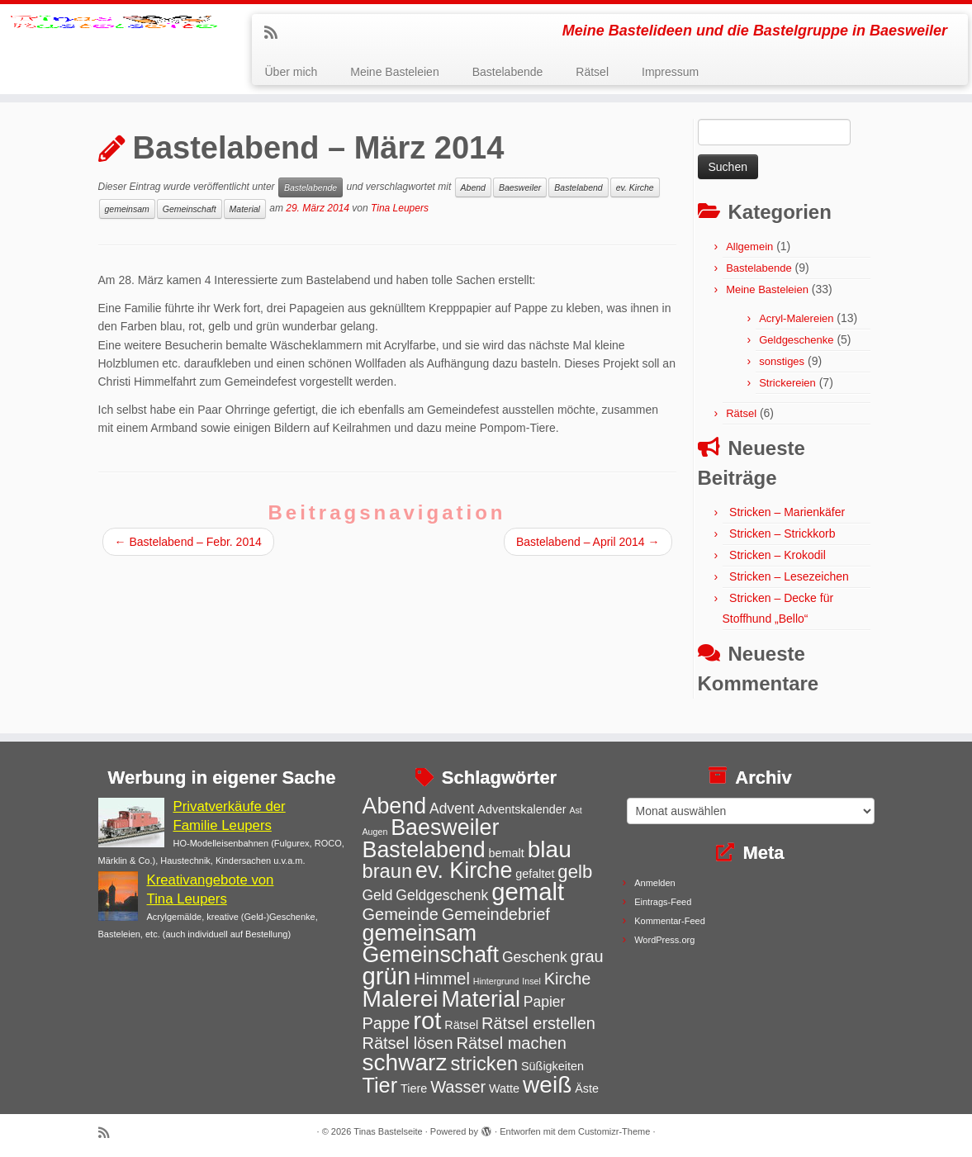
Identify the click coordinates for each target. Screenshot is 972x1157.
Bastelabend (578, 197)
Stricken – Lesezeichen (789, 585)
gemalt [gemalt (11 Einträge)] (527, 892)
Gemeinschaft (189, 218)
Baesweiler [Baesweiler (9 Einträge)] (445, 827)
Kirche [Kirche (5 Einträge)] (567, 979)
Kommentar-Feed (669, 921)
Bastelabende (507, 71)
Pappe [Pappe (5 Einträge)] (386, 1024)
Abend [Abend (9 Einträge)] (395, 806)
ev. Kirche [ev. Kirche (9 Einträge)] (463, 870)
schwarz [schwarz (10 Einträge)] (405, 1063)
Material (245, 218)
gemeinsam (127, 218)
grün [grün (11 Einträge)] (387, 975)
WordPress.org (664, 940)
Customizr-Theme (614, 1131)
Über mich (290, 71)
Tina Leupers (400, 217)
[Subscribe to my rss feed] (276, 33)
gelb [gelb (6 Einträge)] (574, 871)
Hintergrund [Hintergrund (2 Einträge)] (496, 981)
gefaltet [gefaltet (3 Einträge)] (534, 873)
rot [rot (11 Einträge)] (427, 1021)
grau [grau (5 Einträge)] (587, 956)
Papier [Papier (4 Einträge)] (545, 1001)
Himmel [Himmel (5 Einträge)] (442, 979)
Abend (473, 197)
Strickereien (787, 392)
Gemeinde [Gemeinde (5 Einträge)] (401, 914)
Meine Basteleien (394, 71)
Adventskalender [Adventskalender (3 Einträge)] (521, 809)
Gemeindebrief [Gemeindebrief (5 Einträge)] (496, 914)
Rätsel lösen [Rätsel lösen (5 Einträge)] (408, 1043)
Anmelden (655, 883)
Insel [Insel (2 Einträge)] (531, 981)
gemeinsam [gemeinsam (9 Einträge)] (420, 934)
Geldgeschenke (796, 349)
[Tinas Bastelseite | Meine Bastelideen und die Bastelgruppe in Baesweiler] (113, 53)
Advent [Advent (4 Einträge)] (451, 808)
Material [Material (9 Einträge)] (480, 999)
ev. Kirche (635, 197)
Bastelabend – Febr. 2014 (188, 550)
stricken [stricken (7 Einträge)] (484, 1064)
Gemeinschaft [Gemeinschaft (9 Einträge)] (431, 954)
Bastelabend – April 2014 (588, 550)
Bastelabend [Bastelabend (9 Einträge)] (424, 849)
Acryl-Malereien (796, 327)
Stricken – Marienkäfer (787, 521)
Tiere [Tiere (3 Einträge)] (414, 1088)
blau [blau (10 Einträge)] (549, 849)
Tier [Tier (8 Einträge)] (380, 1085)
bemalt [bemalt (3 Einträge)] (506, 853)
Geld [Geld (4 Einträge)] (378, 896)
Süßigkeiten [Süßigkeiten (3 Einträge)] (552, 1067)
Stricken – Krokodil (777, 564)
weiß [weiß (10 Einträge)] (547, 1085)
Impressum (670, 71)
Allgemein (749, 255)
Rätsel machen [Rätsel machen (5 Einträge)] (511, 1043)
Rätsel (592, 71)
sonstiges (781, 370)
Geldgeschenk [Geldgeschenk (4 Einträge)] (442, 896)
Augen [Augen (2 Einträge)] (375, 832)
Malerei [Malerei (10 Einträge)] (401, 999)
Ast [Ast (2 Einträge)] (575, 810)
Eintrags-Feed (662, 902)
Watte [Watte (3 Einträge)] (504, 1088)
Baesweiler (520, 197)
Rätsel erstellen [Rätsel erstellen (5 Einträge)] (538, 1024)
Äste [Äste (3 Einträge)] (587, 1088)
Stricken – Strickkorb (782, 542)
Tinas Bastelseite (387, 1131)
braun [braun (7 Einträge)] (388, 871)
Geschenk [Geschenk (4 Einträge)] (534, 957)
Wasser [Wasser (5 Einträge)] (458, 1087)
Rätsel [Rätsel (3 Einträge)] (461, 1025)
